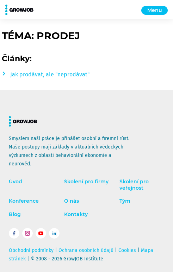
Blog (15, 214)
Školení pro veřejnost (134, 185)
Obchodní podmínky (31, 250)
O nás (71, 201)
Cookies (127, 250)
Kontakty (76, 214)
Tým (124, 201)
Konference (24, 201)
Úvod (15, 182)
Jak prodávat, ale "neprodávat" (49, 74)
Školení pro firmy (86, 182)
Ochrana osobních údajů (85, 250)
